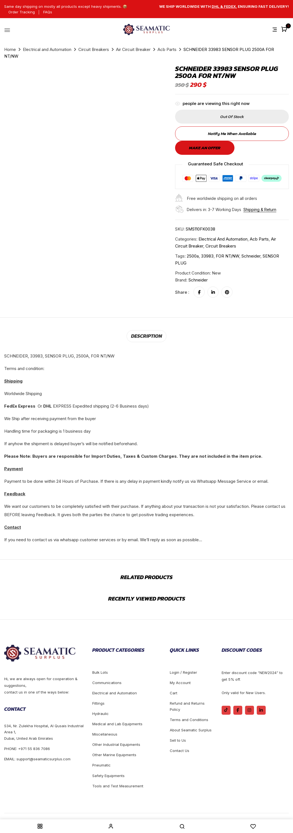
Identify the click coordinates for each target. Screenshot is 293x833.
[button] (285, 29)
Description (146, 335)
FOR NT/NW (227, 256)
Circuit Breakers (93, 49)
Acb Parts (167, 49)
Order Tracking (21, 12)
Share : (182, 292)
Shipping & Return (259, 209)
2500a (193, 256)
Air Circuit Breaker (133, 49)
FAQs (47, 12)
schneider (250, 256)
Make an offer (205, 147)
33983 (207, 256)
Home (10, 49)
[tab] (147, 335)
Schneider (198, 280)
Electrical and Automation (47, 49)
